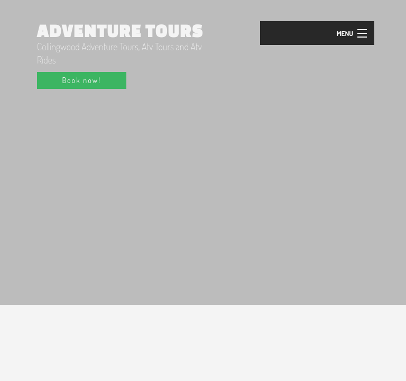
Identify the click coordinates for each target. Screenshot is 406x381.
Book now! (81, 80)
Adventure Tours (120, 30)
